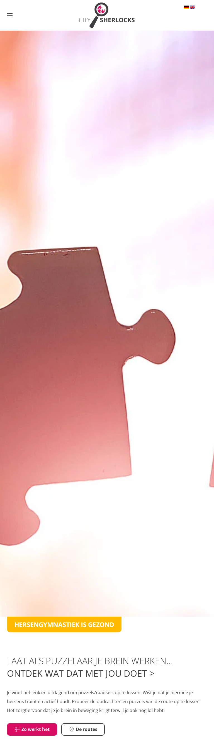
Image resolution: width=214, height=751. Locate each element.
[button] (10, 15)
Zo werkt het (32, 733)
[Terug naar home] (107, 15)
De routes (83, 733)
